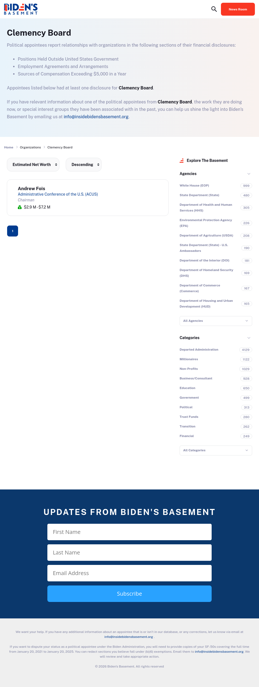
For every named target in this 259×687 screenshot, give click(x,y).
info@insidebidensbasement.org (96, 116)
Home (8, 147)
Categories (190, 338)
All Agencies (193, 321)
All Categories (194, 450)
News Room (238, 9)
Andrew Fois (31, 188)
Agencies (188, 173)
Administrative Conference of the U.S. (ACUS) (58, 194)
